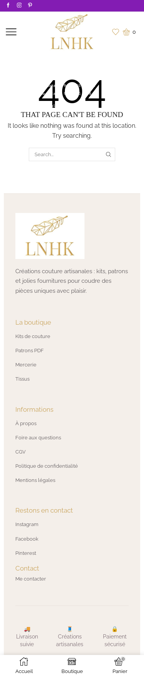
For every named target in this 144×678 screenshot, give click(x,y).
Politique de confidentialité (46, 466)
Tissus (22, 379)
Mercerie (25, 365)
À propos (25, 423)
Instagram (26, 524)
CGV (20, 452)
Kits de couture (32, 336)
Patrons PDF (29, 350)
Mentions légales (35, 480)
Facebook (26, 539)
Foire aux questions (38, 437)
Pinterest (25, 553)
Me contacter (30, 579)
